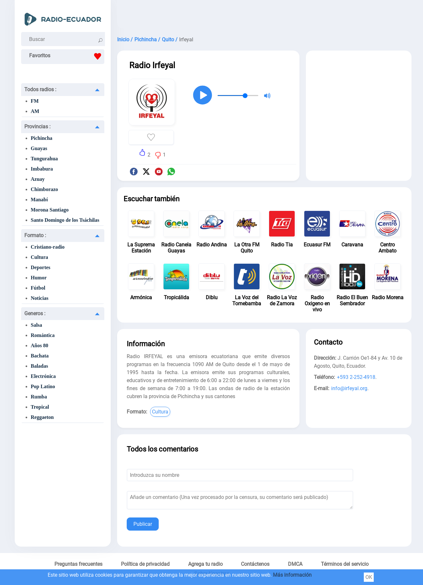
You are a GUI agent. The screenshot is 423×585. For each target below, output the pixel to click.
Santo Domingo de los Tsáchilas (65, 220)
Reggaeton (42, 417)
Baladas (39, 366)
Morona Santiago (49, 209)
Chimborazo (44, 189)
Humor (39, 277)
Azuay (38, 179)
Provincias (37, 127)
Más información (292, 575)
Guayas (39, 148)
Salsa (36, 325)
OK (368, 577)
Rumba (39, 396)
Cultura (39, 257)
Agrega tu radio (205, 564)
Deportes (40, 267)
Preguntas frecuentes (78, 564)
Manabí (39, 199)
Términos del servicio (345, 564)
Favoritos (66, 56)
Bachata (40, 355)
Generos (34, 313)
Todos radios (40, 89)
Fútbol (38, 288)
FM (35, 101)
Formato (35, 235)
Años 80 (39, 345)
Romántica (43, 335)
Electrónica (43, 376)
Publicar (142, 524)
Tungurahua (44, 158)
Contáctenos (255, 564)
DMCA (295, 564)
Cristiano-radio (48, 247)
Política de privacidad (145, 564)
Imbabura (42, 169)
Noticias (39, 298)
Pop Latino (43, 386)
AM (35, 111)
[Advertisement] (264, 16)
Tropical (40, 407)
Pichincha (41, 138)
